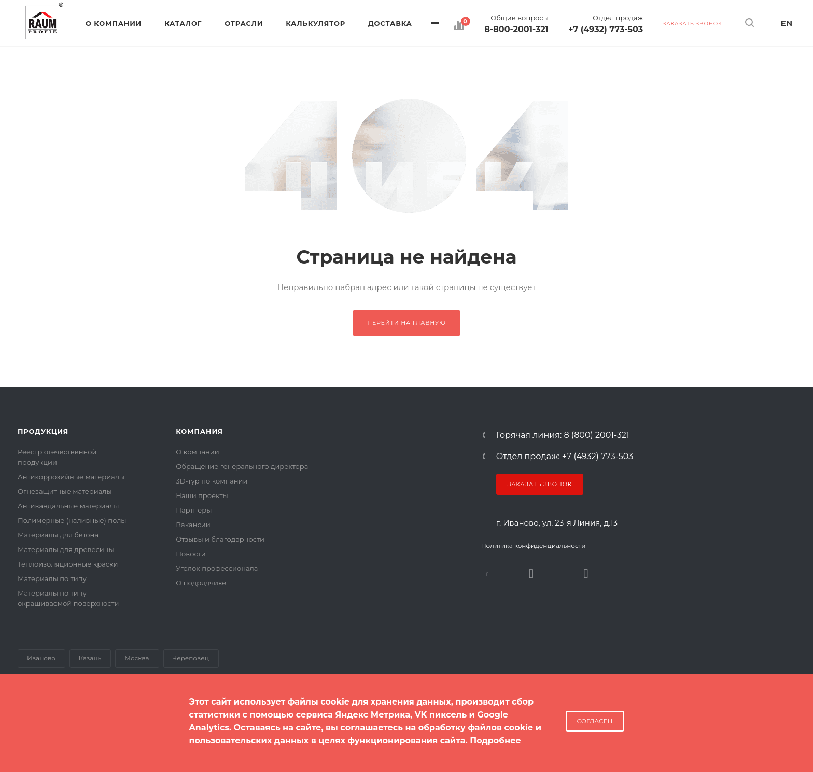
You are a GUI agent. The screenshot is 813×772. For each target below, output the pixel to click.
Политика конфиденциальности (533, 545)
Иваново (41, 658)
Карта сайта (38, 730)
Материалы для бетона (58, 535)
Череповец (191, 658)
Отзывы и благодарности (220, 539)
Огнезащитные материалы (65, 491)
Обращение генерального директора (242, 466)
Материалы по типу (52, 578)
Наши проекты (202, 495)
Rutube (531, 573)
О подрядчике (201, 582)
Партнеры (194, 510)
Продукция (43, 431)
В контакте (487, 573)
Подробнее (495, 741)
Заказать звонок (540, 484)
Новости (190, 553)
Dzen (586, 573)
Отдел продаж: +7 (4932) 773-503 (565, 456)
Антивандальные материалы (68, 506)
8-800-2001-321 (517, 29)
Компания (199, 431)
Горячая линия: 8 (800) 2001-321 (562, 435)
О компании (197, 452)
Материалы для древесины (66, 549)
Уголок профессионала (217, 568)
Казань (90, 658)
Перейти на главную (406, 322)
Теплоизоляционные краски (68, 564)
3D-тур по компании (211, 481)
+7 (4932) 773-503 (605, 29)
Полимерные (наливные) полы (72, 520)
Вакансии (193, 524)
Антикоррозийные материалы (71, 477)
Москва (136, 658)
